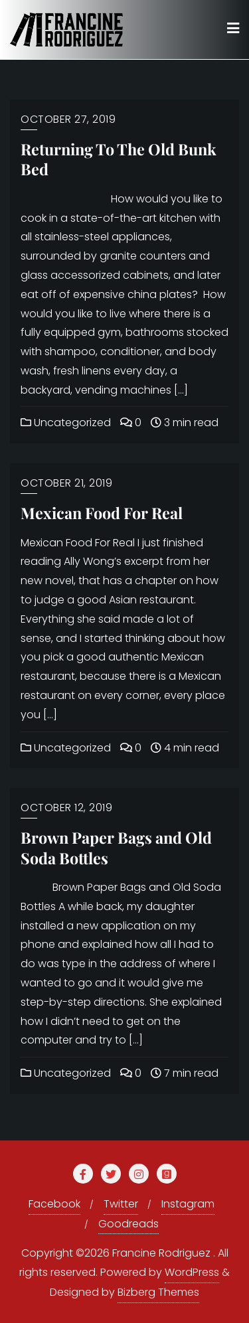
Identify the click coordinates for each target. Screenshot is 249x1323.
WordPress (192, 1272)
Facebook (54, 1203)
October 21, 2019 (66, 483)
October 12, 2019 (66, 807)
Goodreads (128, 1223)
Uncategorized (66, 422)
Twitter (121, 1203)
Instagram (187, 1203)
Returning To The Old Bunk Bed (118, 159)
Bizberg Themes (158, 1292)
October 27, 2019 (68, 119)
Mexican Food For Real (102, 513)
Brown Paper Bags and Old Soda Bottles (116, 847)
